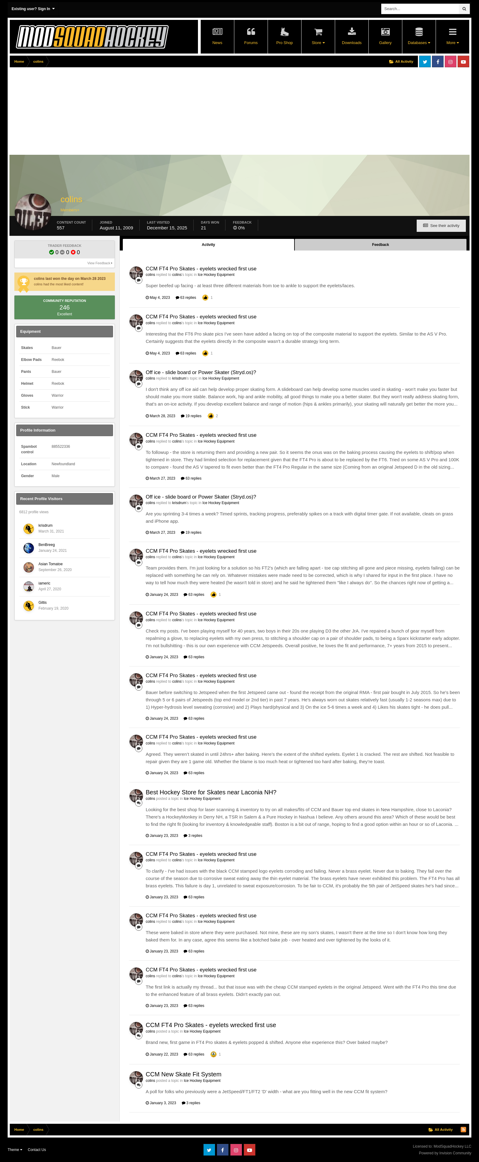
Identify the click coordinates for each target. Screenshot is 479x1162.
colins (150, 275)
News (217, 42)
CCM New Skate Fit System (183, 1074)
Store (318, 42)
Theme (15, 1150)
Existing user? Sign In (33, 8)
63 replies (186, 297)
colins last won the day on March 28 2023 (70, 279)
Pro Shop (284, 42)
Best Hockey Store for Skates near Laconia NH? (211, 792)
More (452, 42)
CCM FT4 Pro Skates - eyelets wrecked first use (201, 269)
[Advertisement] (121, 112)
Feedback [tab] (380, 245)
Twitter (425, 61)
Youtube (463, 61)
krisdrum (45, 525)
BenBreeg (46, 545)
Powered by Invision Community (445, 1153)
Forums (251, 42)
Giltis (42, 602)
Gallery (385, 42)
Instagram (450, 61)
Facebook (438, 61)
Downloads (351, 42)
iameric (44, 583)
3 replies (193, 835)
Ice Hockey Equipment (216, 275)
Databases (419, 42)
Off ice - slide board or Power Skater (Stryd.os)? (201, 372)
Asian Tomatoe (50, 564)
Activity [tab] (208, 245)
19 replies (191, 416)
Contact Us (37, 1150)
